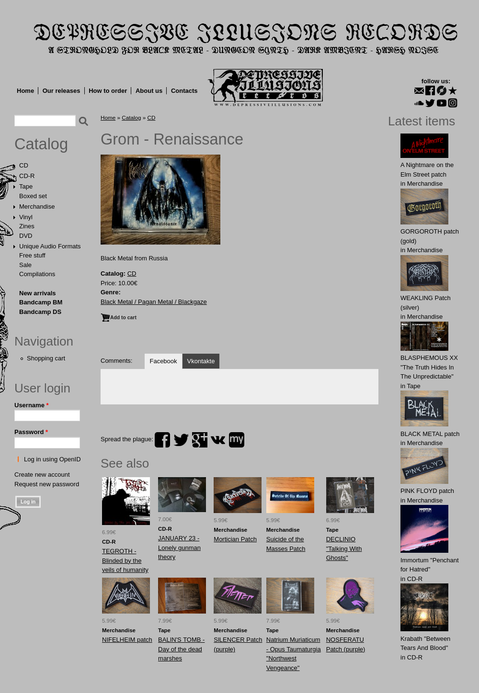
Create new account (42, 474)
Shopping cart (46, 358)
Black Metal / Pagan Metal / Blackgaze (154, 301)
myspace (236, 439)
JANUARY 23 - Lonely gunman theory (179, 547)
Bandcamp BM (40, 302)
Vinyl (26, 217)
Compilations (37, 274)
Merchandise (37, 206)
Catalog (41, 144)
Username (31, 405)
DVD (25, 235)
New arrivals (37, 293)
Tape (26, 186)
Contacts (184, 90)
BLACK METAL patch (430, 433)
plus (199, 439)
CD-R (27, 175)
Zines (26, 226)
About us (149, 90)
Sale (25, 264)
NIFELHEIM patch (127, 639)
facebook (162, 439)
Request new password (46, 484)
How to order (108, 90)
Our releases (61, 90)
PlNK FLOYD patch (427, 490)
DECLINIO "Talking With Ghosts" (344, 548)
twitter (181, 439)
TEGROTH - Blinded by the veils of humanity (125, 560)
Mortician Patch (235, 539)
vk (218, 439)
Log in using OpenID (52, 459)
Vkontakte (201, 361)
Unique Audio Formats (50, 246)
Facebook (163, 361)
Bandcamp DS (40, 311)
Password (31, 432)
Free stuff (32, 255)
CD (23, 165)
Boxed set (33, 196)
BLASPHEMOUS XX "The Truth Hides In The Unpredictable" (429, 367)
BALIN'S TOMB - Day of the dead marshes (181, 649)
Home (25, 90)
